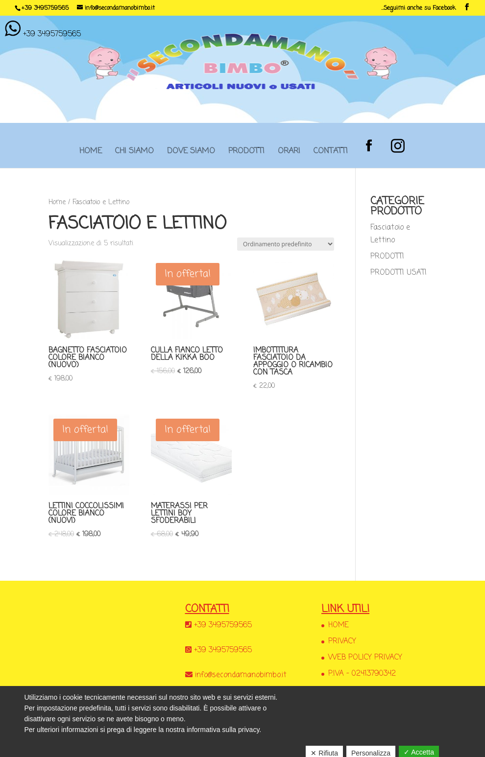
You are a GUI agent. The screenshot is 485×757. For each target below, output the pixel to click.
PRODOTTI (246, 154)
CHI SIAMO (134, 154)
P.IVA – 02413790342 (362, 673)
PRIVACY (342, 641)
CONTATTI (331, 154)
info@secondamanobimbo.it (241, 675)
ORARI (289, 154)
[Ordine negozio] (285, 244)
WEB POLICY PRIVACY (365, 657)
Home (57, 202)
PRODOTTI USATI (398, 272)
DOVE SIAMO (191, 154)
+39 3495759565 (45, 8)
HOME (90, 154)
